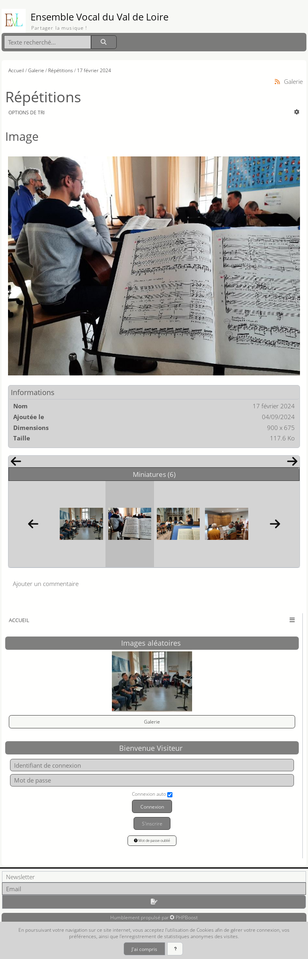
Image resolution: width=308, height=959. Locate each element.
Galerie (152, 721)
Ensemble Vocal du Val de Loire (99, 16)
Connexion (152, 806)
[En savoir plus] (175, 948)
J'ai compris (144, 949)
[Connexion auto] (169, 794)
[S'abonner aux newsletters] (154, 902)
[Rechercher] (104, 42)
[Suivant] (292, 463)
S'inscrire (152, 823)
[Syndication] (277, 81)
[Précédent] (15, 463)
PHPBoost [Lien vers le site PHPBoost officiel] (187, 917)
